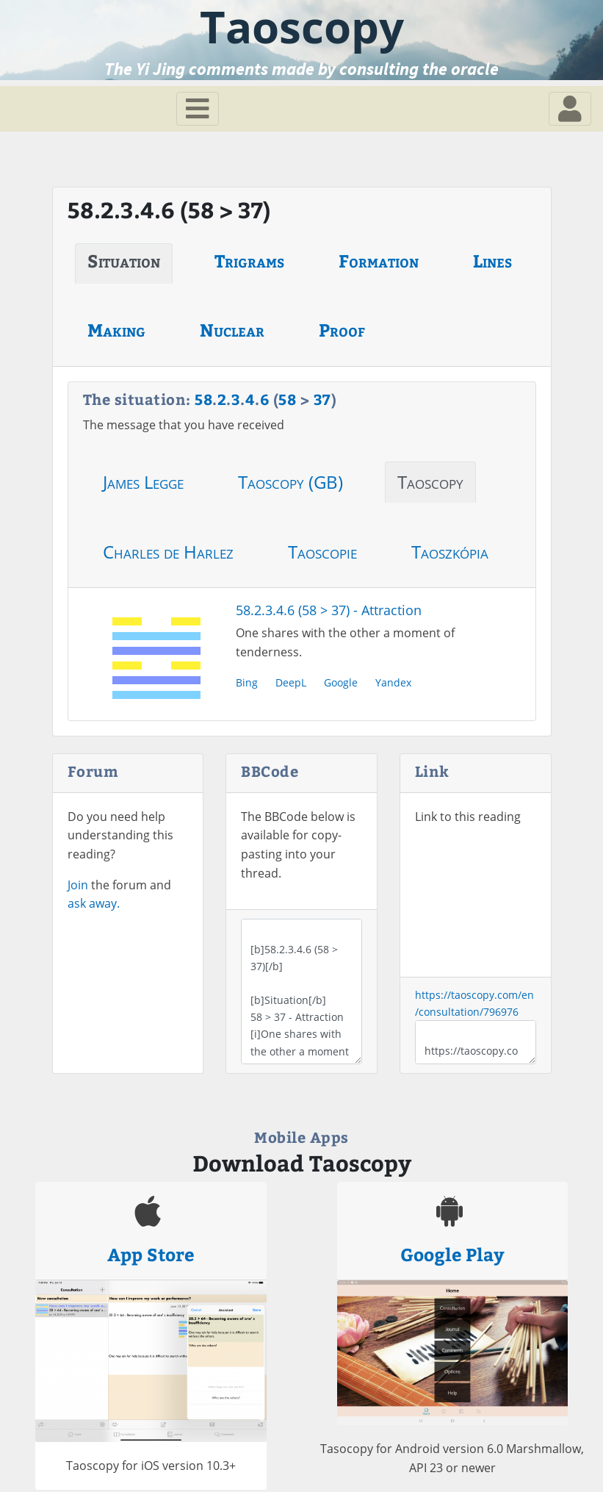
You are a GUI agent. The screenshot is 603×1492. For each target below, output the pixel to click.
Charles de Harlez (168, 551)
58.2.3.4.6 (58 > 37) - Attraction (329, 610)
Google (341, 682)
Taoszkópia (449, 551)
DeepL (290, 682)
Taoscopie (322, 551)
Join (78, 885)
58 (203, 399)
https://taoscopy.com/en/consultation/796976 (475, 1042)
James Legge (143, 482)
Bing (247, 682)
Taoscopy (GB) (290, 482)
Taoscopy (430, 482)
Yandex (393, 682)
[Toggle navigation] (197, 109)
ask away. (94, 903)
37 (322, 399)
